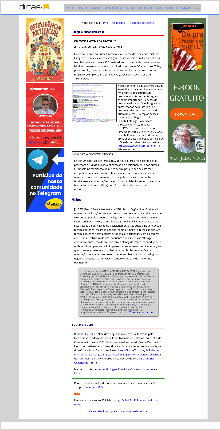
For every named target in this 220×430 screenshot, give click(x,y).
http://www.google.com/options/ (137, 145)
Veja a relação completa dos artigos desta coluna (118, 411)
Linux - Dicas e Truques (130, 350)
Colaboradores (113, 7)
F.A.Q (159, 7)
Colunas (96, 7)
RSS (197, 7)
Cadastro (171, 7)
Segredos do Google (142, 23)
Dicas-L (78, 373)
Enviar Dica (145, 7)
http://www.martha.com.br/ (138, 312)
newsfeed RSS (94, 387)
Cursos (130, 7)
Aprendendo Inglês (105, 369)
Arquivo (82, 7)
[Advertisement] (45, 261)
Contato (186, 7)
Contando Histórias (141, 369)
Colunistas (118, 23)
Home (70, 7)
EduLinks (123, 369)
